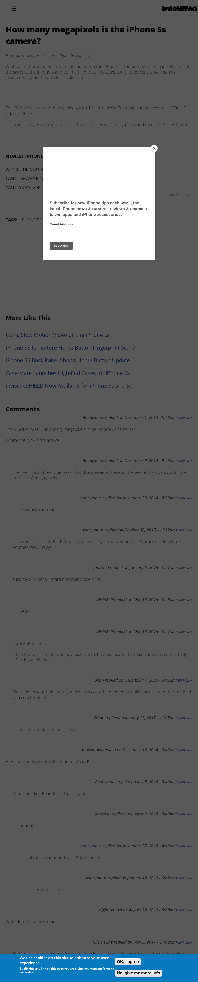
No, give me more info (138, 973)
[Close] (154, 148)
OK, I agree (128, 961)
